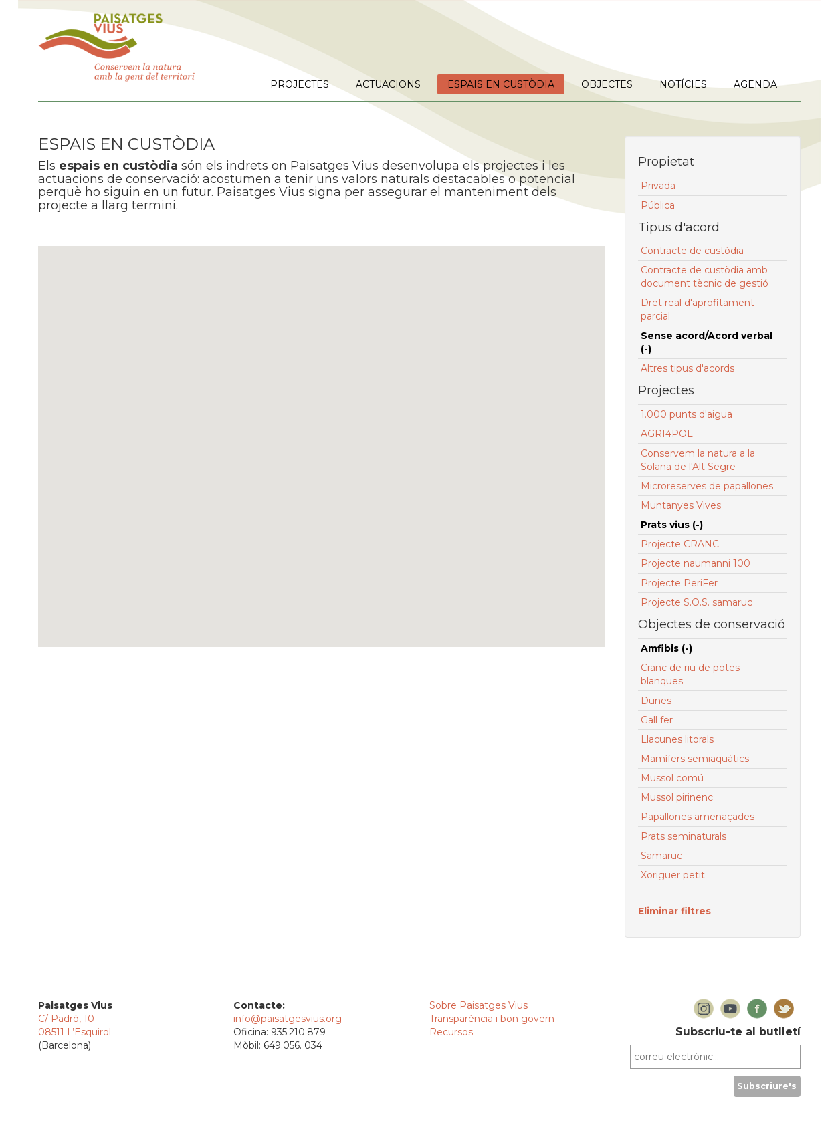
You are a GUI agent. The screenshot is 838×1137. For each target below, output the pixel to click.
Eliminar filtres (674, 911)
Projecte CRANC (680, 544)
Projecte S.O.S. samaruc (696, 602)
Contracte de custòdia (692, 251)
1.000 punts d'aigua (686, 414)
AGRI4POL (667, 434)
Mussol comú (672, 778)
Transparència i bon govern (491, 1019)
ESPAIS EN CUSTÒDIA (500, 84)
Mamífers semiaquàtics (695, 759)
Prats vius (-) (672, 525)
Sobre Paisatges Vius (478, 1005)
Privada (658, 186)
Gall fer (657, 720)
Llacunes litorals (677, 739)
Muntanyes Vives (681, 505)
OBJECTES (607, 84)
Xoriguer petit (673, 875)
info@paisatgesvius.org (287, 1019)
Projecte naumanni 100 (695, 563)
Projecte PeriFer (679, 583)
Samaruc (661, 856)
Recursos (451, 1032)
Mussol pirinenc (677, 797)
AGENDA (755, 84)
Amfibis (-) (666, 648)
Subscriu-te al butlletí (738, 1031)
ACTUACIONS (388, 84)
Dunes (656, 700)
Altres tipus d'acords (687, 368)
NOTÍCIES (683, 84)
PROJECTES (299, 84)
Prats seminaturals (683, 836)
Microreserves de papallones (707, 486)
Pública (658, 205)
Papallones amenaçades (697, 817)
